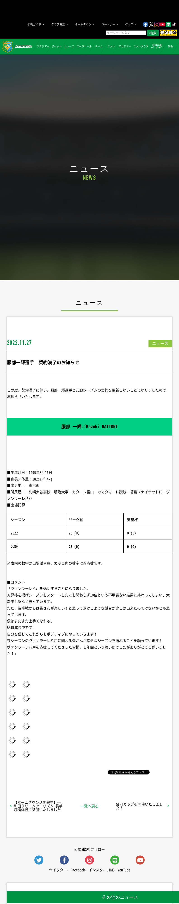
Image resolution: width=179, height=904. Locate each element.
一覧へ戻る (89, 806)
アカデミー (124, 46)
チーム (99, 46)
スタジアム (43, 46)
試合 (29, 46)
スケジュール (84, 46)
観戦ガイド (34, 24)
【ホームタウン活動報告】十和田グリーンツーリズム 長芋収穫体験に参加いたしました (38, 806)
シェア (35, 771)
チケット (57, 46)
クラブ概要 (58, 24)
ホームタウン (83, 24)
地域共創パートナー (157, 46)
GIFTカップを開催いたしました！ (139, 805)
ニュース (69, 46)
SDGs (170, 46)
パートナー (108, 24)
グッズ (129, 24)
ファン (111, 46)
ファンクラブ (140, 46)
